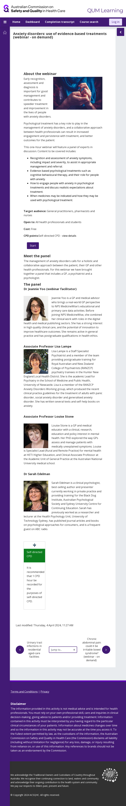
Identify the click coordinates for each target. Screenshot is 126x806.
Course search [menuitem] (89, 22)
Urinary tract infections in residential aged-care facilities (29, 650)
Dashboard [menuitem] (33, 22)
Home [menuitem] (16, 22)
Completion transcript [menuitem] (59, 22)
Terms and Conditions (24, 691)
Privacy (45, 691)
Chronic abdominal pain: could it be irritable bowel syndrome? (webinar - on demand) (96, 649)
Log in (115, 22)
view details (69, 236)
